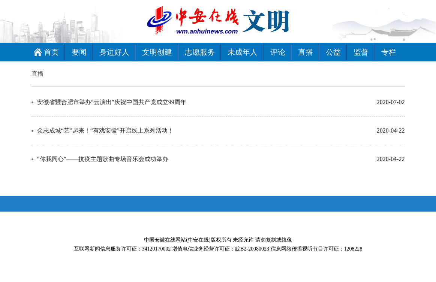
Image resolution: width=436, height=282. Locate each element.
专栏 (388, 52)
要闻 (79, 52)
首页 (51, 52)
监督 (361, 52)
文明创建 (157, 52)
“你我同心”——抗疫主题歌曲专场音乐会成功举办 (102, 159)
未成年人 (243, 52)
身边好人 (114, 52)
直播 (305, 52)
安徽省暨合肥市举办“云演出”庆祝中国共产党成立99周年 (111, 102)
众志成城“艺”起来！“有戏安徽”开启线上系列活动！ (105, 130)
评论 (277, 52)
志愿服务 (200, 52)
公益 (333, 52)
